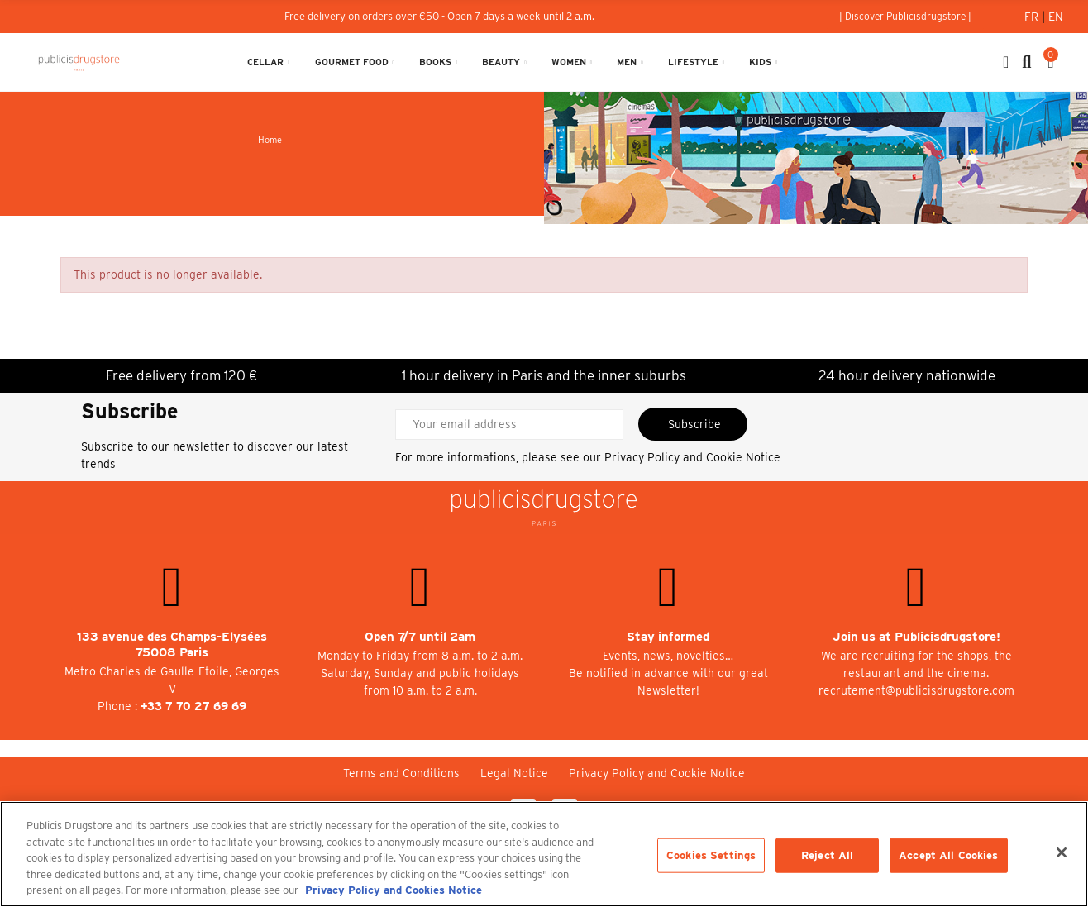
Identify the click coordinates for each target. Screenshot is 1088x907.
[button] (905, 16)
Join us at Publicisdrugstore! (916, 636)
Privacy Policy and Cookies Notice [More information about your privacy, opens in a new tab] (393, 890)
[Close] (1061, 852)
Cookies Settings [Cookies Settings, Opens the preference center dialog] (711, 855)
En (1055, 16)
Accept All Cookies (948, 855)
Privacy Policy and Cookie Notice (692, 457)
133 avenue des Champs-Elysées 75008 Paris (172, 644)
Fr (1033, 16)
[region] (544, 854)
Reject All (827, 855)
